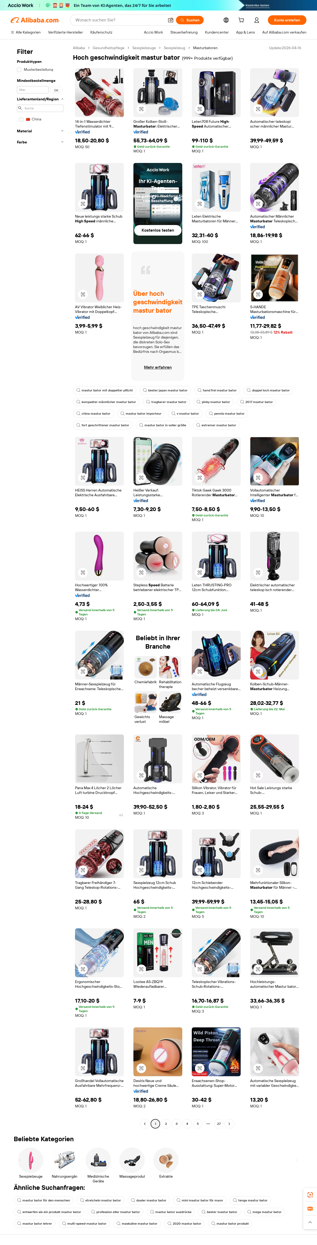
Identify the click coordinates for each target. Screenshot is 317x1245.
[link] (310, 1195)
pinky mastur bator (213, 402)
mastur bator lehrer (34, 1223)
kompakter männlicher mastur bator (106, 402)
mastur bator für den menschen (43, 1200)
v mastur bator (185, 413)
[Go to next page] (229, 1124)
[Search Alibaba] (119, 20)
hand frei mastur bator (217, 390)
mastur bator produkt (230, 1223)
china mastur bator (93, 413)
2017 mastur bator (256, 402)
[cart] (242, 21)
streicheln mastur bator (100, 1200)
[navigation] (40, 586)
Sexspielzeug (174, 48)
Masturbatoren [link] (205, 48)
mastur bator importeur (140, 413)
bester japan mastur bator (165, 390)
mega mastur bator (264, 1212)
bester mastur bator (219, 1212)
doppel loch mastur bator (268, 390)
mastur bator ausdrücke (171, 1212)
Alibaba (79, 48)
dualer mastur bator (148, 1200)
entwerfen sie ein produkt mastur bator (49, 1212)
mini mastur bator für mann (199, 1200)
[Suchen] (190, 20)
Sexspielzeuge (144, 48)
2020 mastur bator (184, 1223)
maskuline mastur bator (136, 1223)
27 (219, 1124)
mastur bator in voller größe (162, 425)
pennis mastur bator (227, 413)
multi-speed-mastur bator (84, 1223)
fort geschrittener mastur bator (102, 425)
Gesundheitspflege (108, 48)
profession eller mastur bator (115, 1212)
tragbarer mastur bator (166, 402)
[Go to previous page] (145, 1124)
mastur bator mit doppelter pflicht (104, 390)
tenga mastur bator (250, 1200)
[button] (170, 20)
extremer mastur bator (216, 425)
